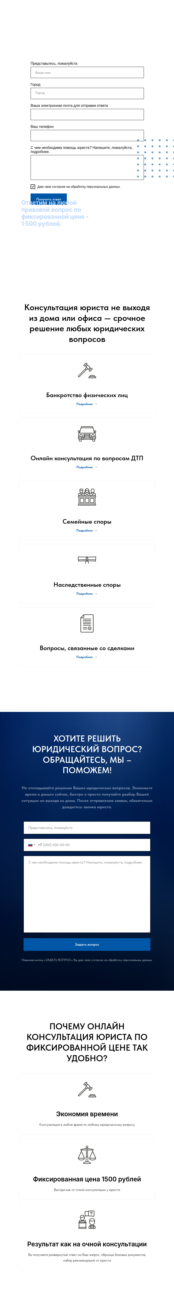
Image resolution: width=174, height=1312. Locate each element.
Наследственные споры (87, 584)
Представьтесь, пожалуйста (54, 63)
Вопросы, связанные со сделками (87, 648)
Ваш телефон (42, 127)
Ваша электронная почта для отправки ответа (69, 105)
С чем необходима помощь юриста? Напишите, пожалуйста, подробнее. (82, 150)
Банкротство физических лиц (87, 395)
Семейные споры (87, 521)
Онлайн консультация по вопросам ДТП (87, 458)
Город (35, 84)
